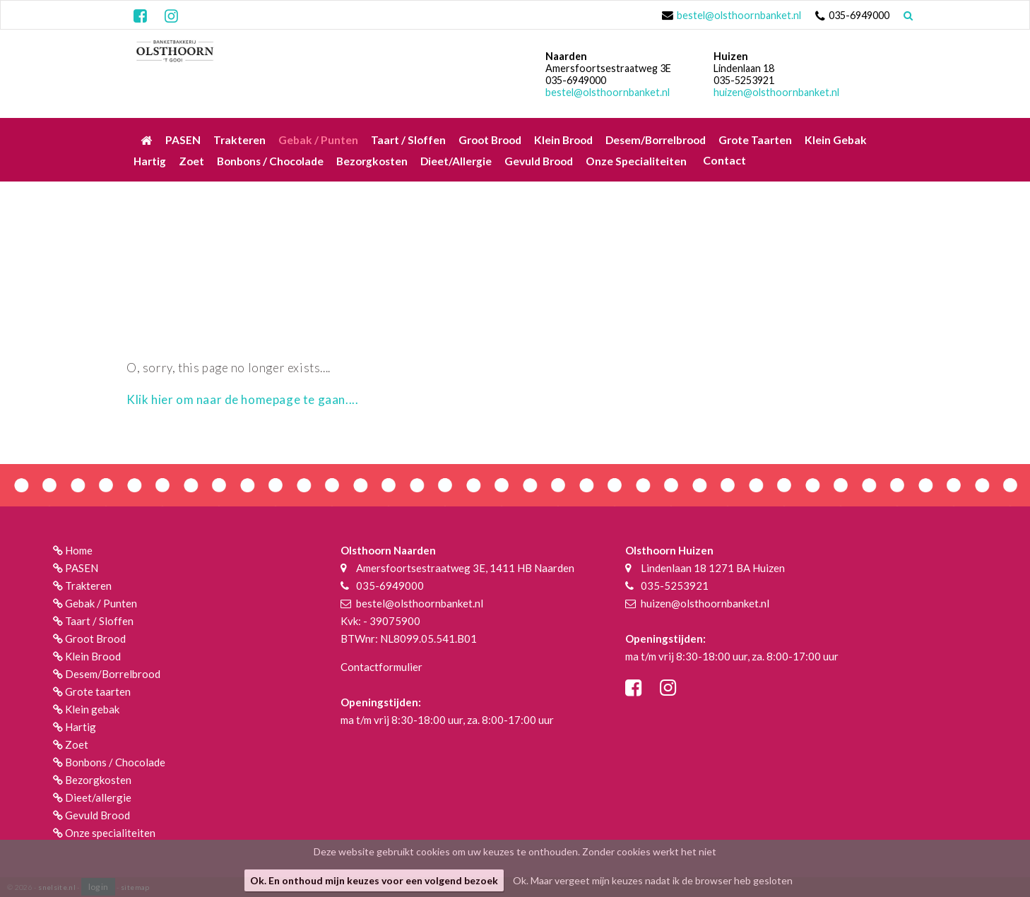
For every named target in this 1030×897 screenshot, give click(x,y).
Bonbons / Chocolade (115, 762)
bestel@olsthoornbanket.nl (739, 15)
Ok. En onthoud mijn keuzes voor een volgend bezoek (374, 880)
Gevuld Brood (97, 815)
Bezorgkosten (98, 779)
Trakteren (88, 585)
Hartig (80, 726)
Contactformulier (381, 666)
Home (79, 550)
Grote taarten (98, 691)
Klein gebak (92, 709)
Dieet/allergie (98, 797)
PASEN (81, 568)
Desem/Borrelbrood (112, 673)
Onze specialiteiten (110, 832)
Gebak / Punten (101, 603)
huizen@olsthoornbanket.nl (776, 92)
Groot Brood (95, 638)
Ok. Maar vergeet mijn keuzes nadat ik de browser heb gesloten (653, 880)
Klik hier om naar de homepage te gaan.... (242, 399)
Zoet (76, 744)
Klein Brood (93, 656)
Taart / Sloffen (99, 620)
